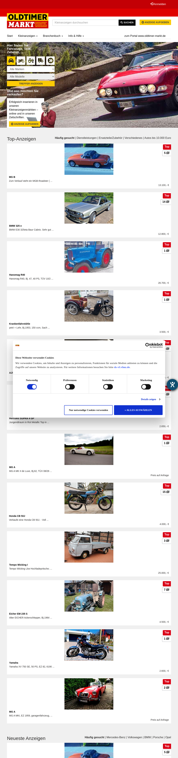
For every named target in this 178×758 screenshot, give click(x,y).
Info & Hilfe (76, 35)
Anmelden (158, 4)
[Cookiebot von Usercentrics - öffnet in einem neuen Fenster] (148, 345)
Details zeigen (148, 399)
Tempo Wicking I (18, 564)
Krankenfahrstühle (19, 323)
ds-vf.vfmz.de (122, 367)
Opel (168, 737)
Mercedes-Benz (115, 737)
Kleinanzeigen (28, 35)
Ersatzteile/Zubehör (110, 137)
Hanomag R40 (17, 274)
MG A (12, 467)
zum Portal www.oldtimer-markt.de (145, 35)
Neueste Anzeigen (26, 738)
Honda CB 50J (17, 516)
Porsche (158, 737)
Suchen (127, 22)
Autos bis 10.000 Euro (157, 137)
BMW (147, 737)
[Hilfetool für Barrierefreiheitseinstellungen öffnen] (172, 384)
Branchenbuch (53, 35)
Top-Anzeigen (21, 139)
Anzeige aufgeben (155, 22)
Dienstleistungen (87, 137)
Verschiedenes (133, 137)
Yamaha (13, 662)
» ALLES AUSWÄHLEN (138, 410)
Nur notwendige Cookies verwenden (88, 410)
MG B (12, 177)
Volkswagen (135, 737)
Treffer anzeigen (31, 83)
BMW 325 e (15, 225)
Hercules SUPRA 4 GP (21, 418)
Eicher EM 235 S (18, 613)
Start (10, 35)
